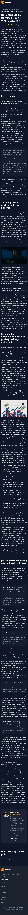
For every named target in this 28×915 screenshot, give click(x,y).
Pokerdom (3, 892)
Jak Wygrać (4, 882)
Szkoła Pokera (15, 9)
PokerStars (3, 899)
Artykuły (3, 886)
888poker (3, 897)
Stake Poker (4, 895)
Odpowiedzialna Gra (14, 912)
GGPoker (3, 902)
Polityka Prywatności (10, 909)
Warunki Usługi (19, 909)
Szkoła (2, 884)
